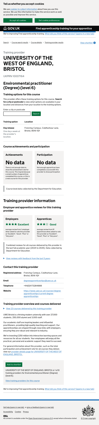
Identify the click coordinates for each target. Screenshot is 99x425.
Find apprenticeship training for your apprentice (64, 28)
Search (6, 42)
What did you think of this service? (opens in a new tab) (69, 33)
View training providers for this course (23, 380)
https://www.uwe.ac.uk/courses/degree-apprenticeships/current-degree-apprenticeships (42, 294)
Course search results (20, 42)
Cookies (18, 412)
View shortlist (88, 43)
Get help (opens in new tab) (13, 407)
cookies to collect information (23, 9)
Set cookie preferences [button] (49, 20)
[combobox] (17, 114)
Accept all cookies (18, 20)
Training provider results (54, 42)
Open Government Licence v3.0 (40, 418)
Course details (36, 42)
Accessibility (8, 412)
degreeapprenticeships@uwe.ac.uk (40, 280)
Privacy (26, 412)
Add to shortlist (14, 364)
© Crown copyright (88, 418)
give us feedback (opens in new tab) (40, 407)
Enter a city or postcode (14, 109)
